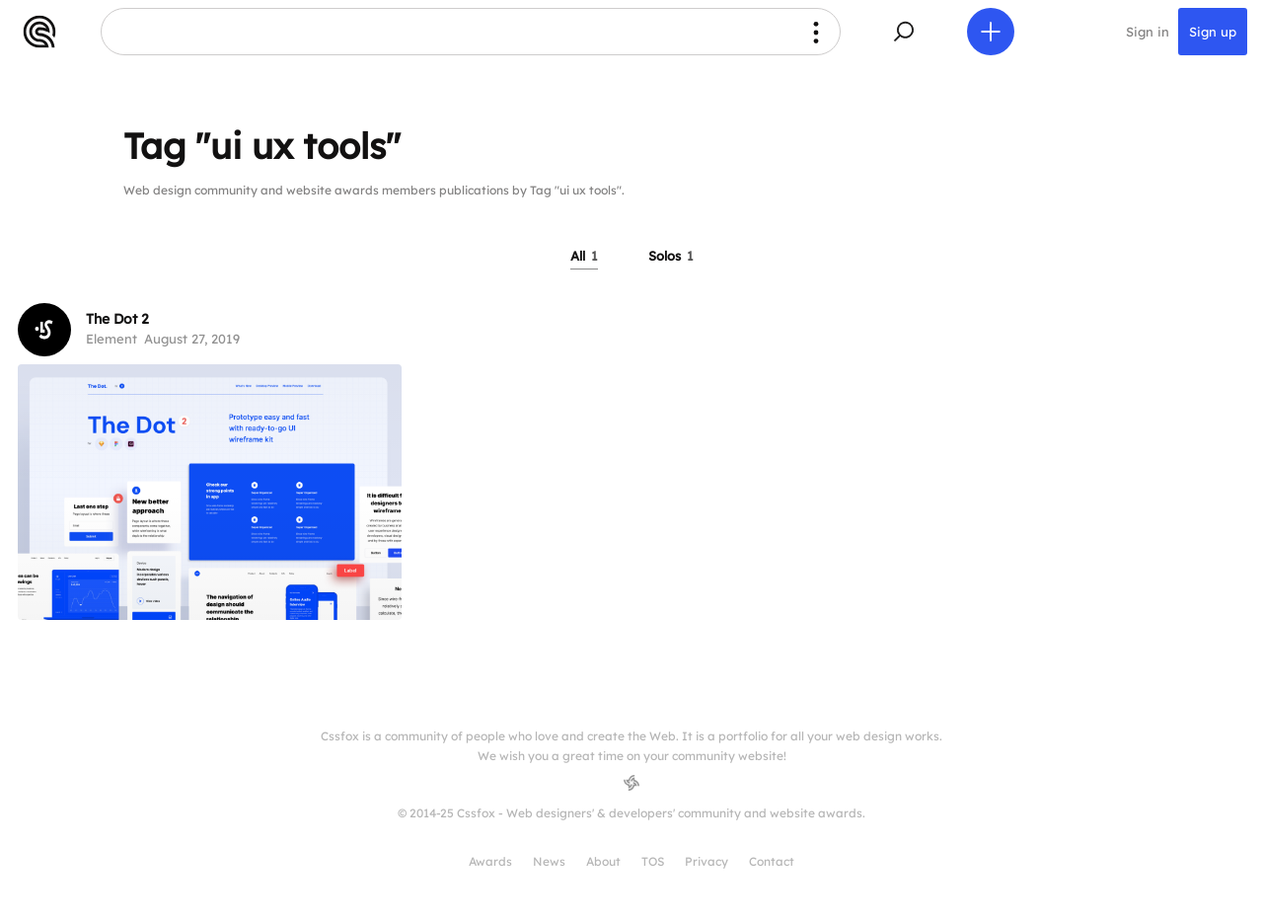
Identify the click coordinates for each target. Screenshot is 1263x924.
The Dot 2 (117, 319)
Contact (771, 861)
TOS (652, 861)
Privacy (706, 861)
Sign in (1147, 31)
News (549, 861)
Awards (490, 861)
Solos (671, 256)
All (584, 256)
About (603, 861)
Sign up (1212, 31)
